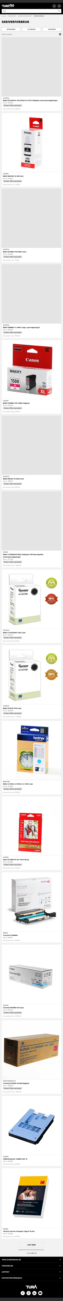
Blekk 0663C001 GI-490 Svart (13, 176)
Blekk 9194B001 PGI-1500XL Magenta (16, 403)
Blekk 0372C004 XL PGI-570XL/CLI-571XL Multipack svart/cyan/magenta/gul (30, 100)
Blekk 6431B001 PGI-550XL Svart (14, 252)
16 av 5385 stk (31, 1253)
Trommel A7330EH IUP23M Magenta (16, 1083)
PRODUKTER (12, 16)
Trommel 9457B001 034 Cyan (13, 1008)
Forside (4, 16)
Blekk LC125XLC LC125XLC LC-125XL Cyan (18, 784)
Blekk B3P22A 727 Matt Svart (13, 479)
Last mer (31, 1245)
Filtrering (31, 29)
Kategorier (11, 29)
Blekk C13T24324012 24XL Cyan (14, 633)
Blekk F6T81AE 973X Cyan (12, 708)
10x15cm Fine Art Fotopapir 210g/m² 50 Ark (19, 1231)
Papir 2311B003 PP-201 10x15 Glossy (16, 860)
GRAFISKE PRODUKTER (24, 16)
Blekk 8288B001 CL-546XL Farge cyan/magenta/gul (21, 327)
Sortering (52, 29)
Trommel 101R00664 (10, 935)
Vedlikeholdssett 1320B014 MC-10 (15, 1159)
